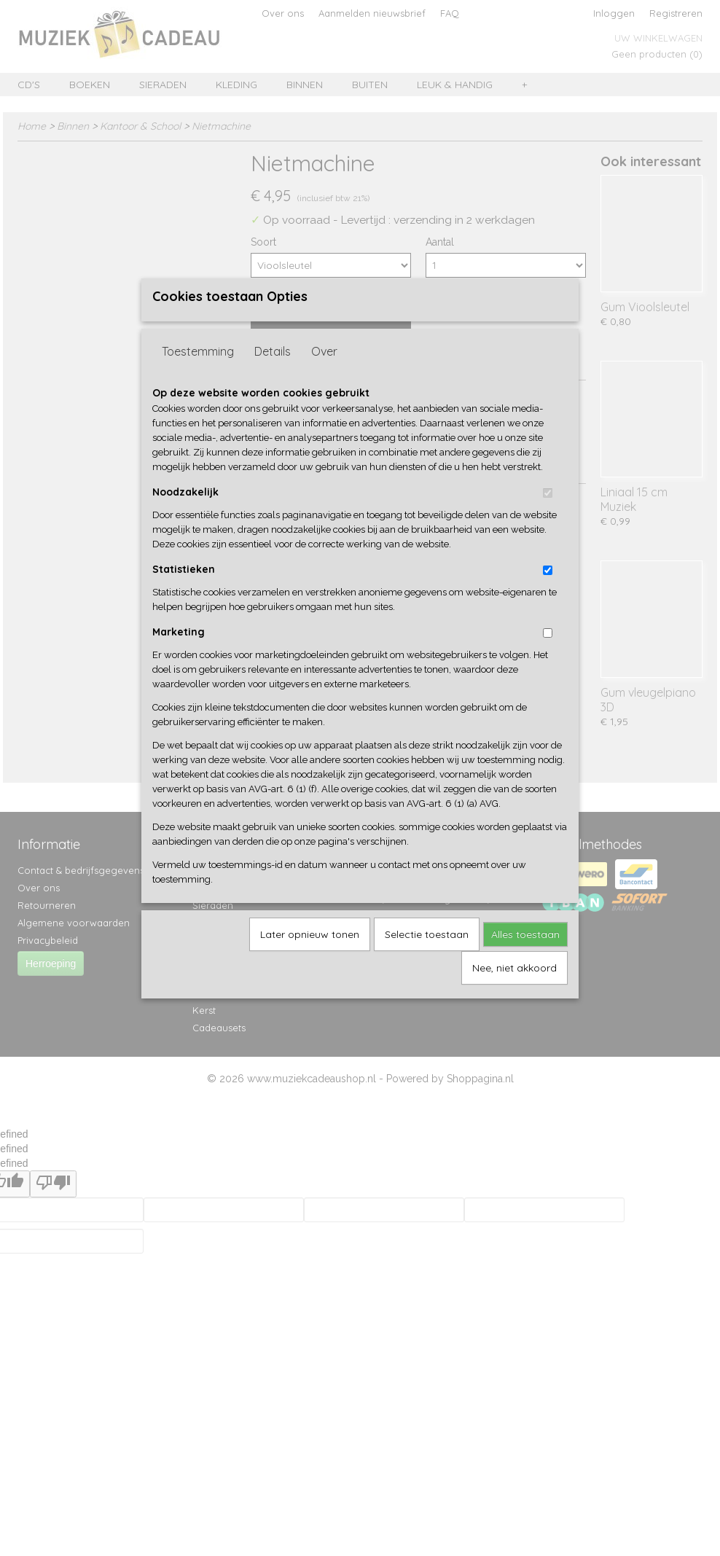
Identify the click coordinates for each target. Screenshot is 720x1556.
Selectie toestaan (427, 958)
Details (272, 375)
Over (324, 375)
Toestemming (198, 375)
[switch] (547, 517)
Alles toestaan (525, 958)
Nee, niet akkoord (514, 991)
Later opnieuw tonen (309, 958)
